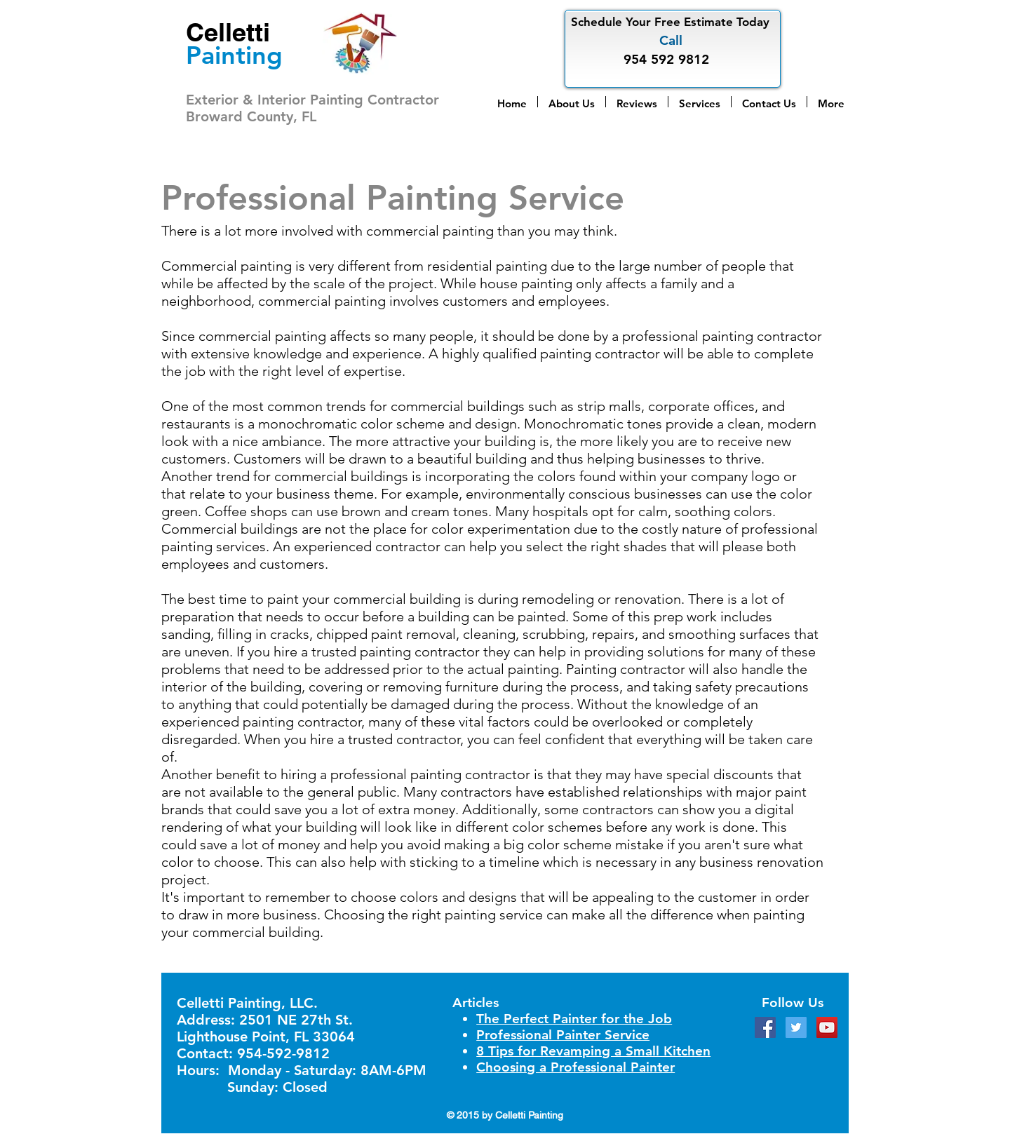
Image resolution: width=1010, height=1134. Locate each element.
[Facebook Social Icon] (765, 1027)
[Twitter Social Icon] (796, 1027)
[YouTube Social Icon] (826, 1027)
